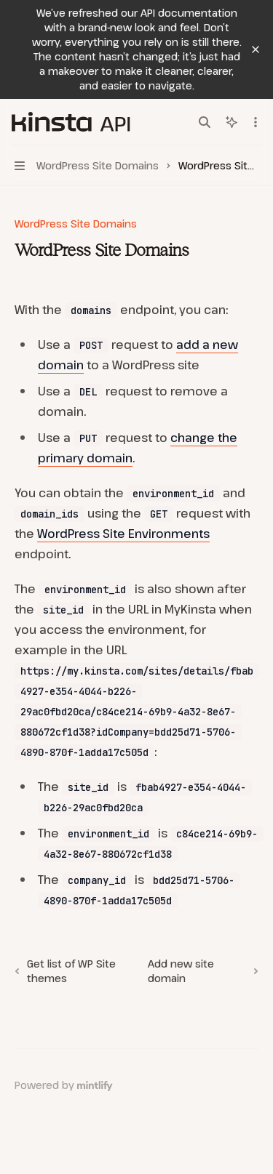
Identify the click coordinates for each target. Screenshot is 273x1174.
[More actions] (254, 122)
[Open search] (204, 122)
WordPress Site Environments (123, 534)
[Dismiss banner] (255, 49)
